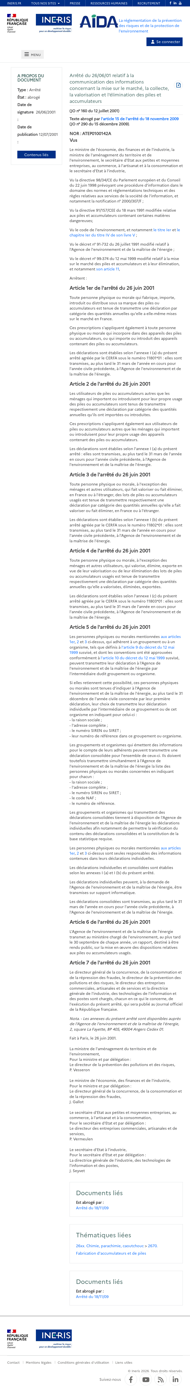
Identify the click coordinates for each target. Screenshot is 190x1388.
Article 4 (79, 550)
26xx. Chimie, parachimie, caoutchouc (110, 1245)
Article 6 (79, 921)
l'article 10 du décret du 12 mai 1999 (133, 657)
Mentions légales (38, 1362)
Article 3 (79, 474)
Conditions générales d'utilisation (83, 1362)
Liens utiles (123, 1362)
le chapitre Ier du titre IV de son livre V (125, 232)
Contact (13, 1362)
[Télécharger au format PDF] (178, 85)
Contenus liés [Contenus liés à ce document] (36, 154)
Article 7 (79, 962)
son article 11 (107, 268)
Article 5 (79, 626)
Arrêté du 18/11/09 (92, 1207)
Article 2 (79, 383)
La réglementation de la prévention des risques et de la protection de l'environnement (150, 25)
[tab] (32, 54)
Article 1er (81, 287)
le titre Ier (162, 229)
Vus (73, 140)
